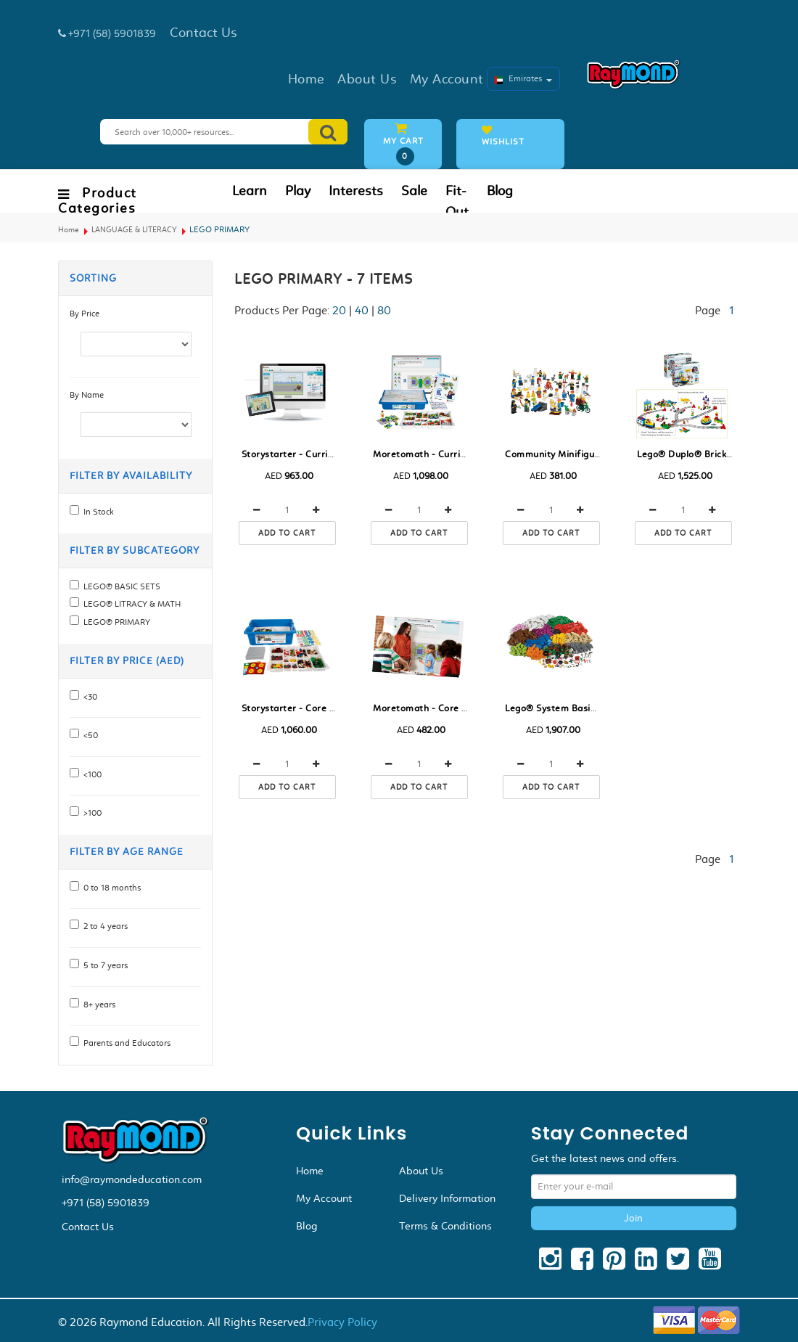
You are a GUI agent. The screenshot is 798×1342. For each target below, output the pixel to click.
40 (362, 310)
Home (68, 229)
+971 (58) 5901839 (105, 1202)
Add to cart (287, 533)
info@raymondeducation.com (132, 1179)
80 (384, 310)
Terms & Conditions (445, 1225)
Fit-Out (457, 201)
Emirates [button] (523, 78)
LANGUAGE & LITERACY (134, 229)
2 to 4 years (103, 926)
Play (297, 191)
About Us (421, 1170)
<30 (88, 697)
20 (339, 310)
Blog (500, 191)
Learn (249, 191)
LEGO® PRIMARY (114, 622)
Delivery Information (447, 1198)
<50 (88, 735)
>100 (90, 813)
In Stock (96, 512)
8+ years (97, 1004)
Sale (414, 191)
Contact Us (88, 1226)
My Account (324, 1198)
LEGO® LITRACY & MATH (130, 604)
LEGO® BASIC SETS (119, 586)
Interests (356, 191)
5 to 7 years (103, 965)
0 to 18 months (110, 888)
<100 (90, 774)
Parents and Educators (124, 1043)
